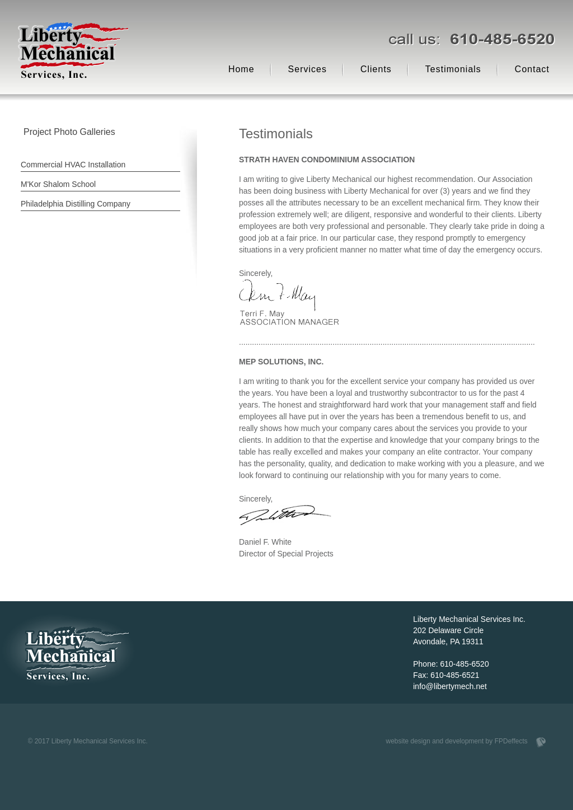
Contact (532, 69)
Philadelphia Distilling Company (75, 203)
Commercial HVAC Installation (73, 164)
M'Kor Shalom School (58, 184)
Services (307, 69)
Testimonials (453, 69)
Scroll (83, 712)
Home (241, 69)
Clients (376, 69)
